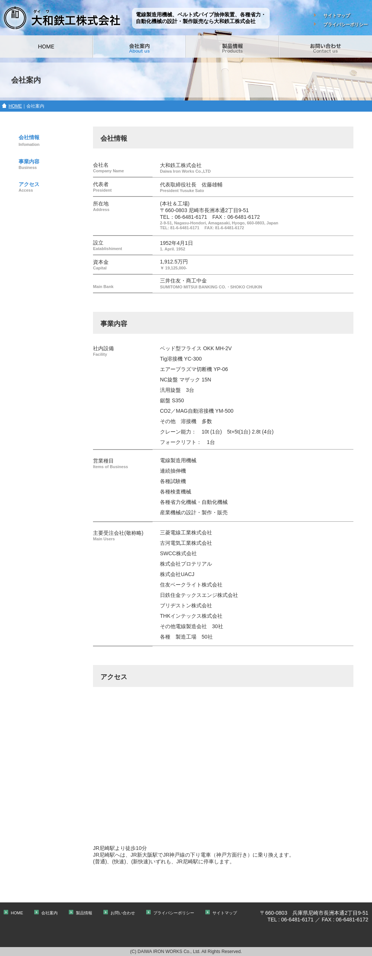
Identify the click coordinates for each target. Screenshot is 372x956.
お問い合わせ (122, 913)
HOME (15, 106)
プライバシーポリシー (345, 24)
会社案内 (49, 913)
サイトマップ (336, 15)
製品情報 (84, 913)
